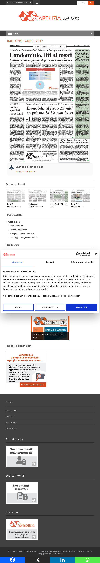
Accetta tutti (82, 307)
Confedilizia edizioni (18, 229)
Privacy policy (11, 422)
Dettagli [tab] (50, 262)
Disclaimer (10, 416)
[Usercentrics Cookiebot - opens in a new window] (78, 254)
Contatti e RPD (11, 410)
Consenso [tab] (17, 262)
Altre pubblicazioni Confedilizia (22, 233)
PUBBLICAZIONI (14, 222)
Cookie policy (11, 428)
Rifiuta (18, 307)
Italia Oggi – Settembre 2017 (78, 205)
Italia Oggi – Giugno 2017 (26, 171)
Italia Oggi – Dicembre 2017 (14, 205)
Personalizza (50, 307)
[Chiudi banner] (96, 254)
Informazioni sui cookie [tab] (82, 262)
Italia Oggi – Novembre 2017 (36, 205)
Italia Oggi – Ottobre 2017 (59, 205)
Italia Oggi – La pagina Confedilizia (24, 237)
